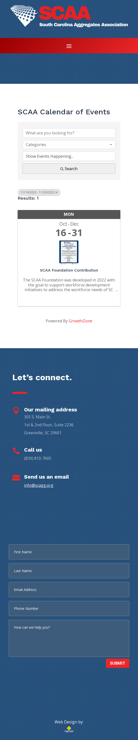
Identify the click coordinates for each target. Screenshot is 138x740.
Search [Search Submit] (68, 168)
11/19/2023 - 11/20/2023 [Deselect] (39, 192)
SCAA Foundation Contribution (69, 270)
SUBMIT (117, 663)
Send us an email (46, 477)
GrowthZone (80, 321)
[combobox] (69, 144)
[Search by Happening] (69, 156)
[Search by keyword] (69, 133)
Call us (33, 450)
